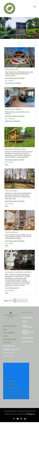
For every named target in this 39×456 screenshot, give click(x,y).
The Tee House (11, 190)
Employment (27, 338)
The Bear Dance (11, 232)
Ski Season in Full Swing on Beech (18, 272)
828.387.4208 (9, 346)
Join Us (25, 321)
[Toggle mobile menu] (35, 6)
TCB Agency (30, 414)
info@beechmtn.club (11, 349)
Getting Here (27, 317)
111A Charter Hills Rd (13, 109)
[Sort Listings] (26, 44)
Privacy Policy (27, 341)
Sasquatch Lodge (12, 69)
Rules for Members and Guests (27, 332)
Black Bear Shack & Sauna (15, 149)
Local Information (27, 326)
